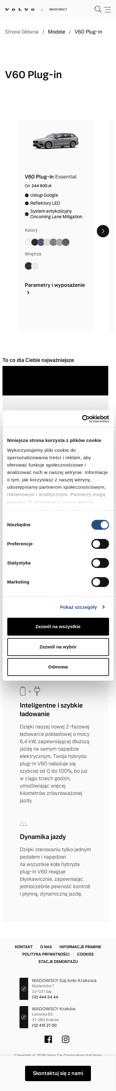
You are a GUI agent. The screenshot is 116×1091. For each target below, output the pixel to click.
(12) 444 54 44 (45, 997)
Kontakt (24, 947)
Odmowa (58, 666)
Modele (56, 32)
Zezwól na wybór (57, 646)
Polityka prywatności (46, 954)
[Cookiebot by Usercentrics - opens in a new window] (82, 419)
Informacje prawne (80, 947)
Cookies (85, 954)
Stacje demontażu (58, 961)
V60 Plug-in (88, 32)
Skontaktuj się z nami (58, 1073)
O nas (46, 947)
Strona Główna (22, 32)
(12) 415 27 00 (44, 1025)
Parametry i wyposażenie (55, 288)
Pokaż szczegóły (78, 607)
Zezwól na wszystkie (58, 626)
